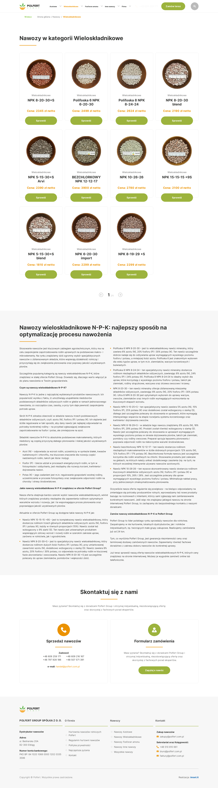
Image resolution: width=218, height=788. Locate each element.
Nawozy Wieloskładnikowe (127, 736)
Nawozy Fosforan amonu (127, 741)
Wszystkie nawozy (123, 752)
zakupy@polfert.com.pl (172, 736)
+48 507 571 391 (75, 660)
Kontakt (72, 755)
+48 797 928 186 (52, 660)
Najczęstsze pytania (79, 750)
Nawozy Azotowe (123, 731)
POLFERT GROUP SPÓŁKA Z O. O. (40, 720)
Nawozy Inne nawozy (125, 747)
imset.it (194, 777)
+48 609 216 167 (75, 656)
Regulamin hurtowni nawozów (84, 740)
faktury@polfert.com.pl (172, 755)
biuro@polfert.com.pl (171, 751)
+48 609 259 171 (148, 6)
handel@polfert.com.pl (68, 666)
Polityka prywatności (79, 745)
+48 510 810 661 (168, 747)
